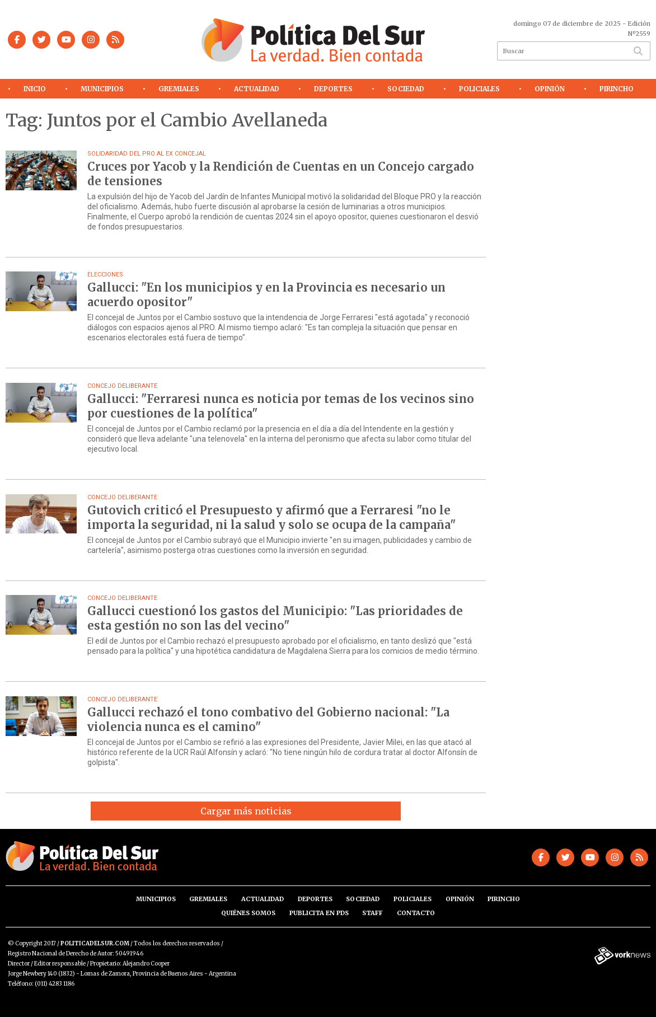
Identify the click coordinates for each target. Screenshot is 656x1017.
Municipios (102, 89)
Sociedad (405, 89)
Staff (372, 913)
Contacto (416, 913)
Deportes (333, 89)
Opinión (550, 89)
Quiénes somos (248, 913)
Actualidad (256, 89)
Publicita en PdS (319, 913)
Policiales (479, 89)
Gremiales (178, 89)
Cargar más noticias (246, 811)
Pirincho (616, 89)
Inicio (35, 89)
